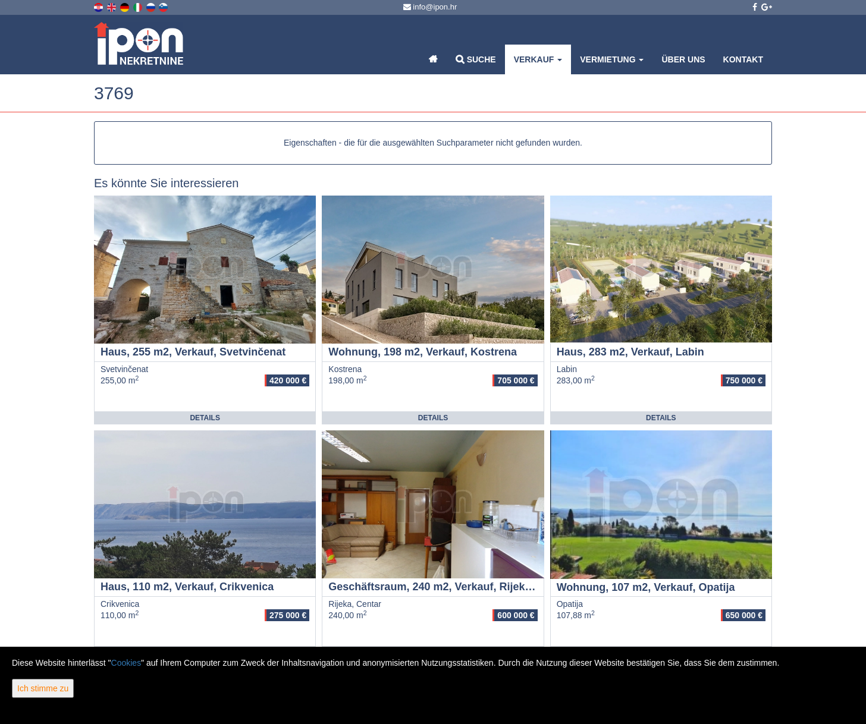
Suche (476, 59)
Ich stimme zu (42, 688)
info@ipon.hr (430, 6)
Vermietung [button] (612, 59)
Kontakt (743, 59)
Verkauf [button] (538, 59)
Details (204, 418)
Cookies (126, 663)
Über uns (683, 59)
